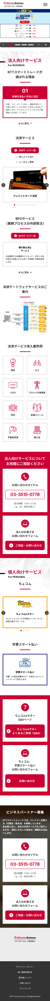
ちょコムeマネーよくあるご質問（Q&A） (27, 731)
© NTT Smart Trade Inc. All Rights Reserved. (25, 996)
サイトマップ (25, 988)
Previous (3, 185)
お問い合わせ (27, 781)
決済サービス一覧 (27, 150)
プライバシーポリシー (25, 966)
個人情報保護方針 (25, 972)
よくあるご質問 (26, 162)
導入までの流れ (26, 156)
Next (47, 185)
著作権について (25, 977)
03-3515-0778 (25, 494)
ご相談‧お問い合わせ (28, 545)
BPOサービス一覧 (27, 235)
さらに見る (23, 123)
